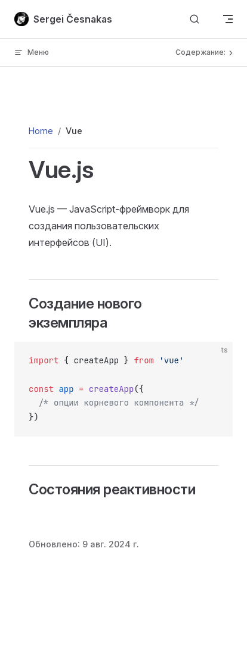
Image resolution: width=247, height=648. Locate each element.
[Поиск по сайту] (194, 19)
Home (41, 131)
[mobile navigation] (228, 19)
